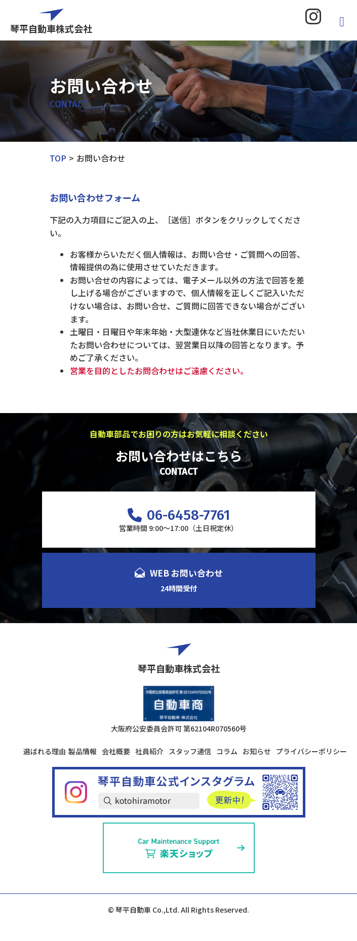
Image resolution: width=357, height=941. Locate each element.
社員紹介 (149, 751)
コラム (226, 751)
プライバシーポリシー (311, 751)
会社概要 (116, 751)
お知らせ (257, 751)
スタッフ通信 (190, 751)
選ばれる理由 (44, 751)
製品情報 (82, 751)
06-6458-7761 (179, 515)
